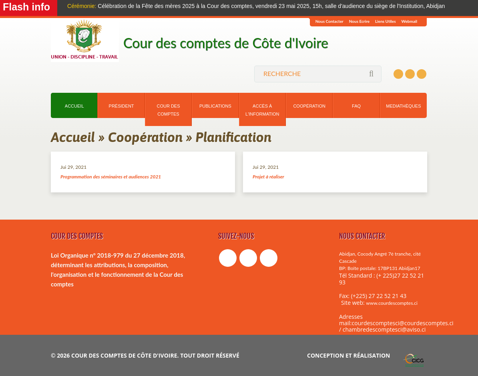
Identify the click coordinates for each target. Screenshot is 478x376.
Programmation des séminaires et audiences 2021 (110, 177)
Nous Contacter (329, 21)
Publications (215, 106)
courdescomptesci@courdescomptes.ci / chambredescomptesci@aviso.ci (396, 326)
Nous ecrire (359, 21)
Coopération (309, 106)
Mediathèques (403, 106)
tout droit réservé (209, 355)
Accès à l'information (262, 110)
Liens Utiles (385, 21)
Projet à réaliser (268, 177)
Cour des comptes (168, 110)
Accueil (74, 106)
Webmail (409, 21)
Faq (356, 106)
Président (121, 106)
